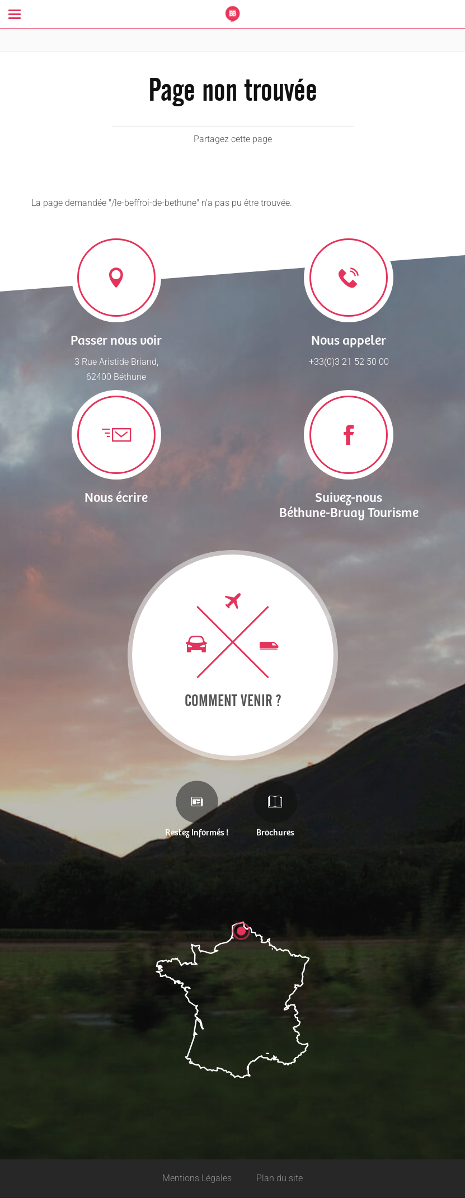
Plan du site (279, 1178)
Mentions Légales (197, 1178)
